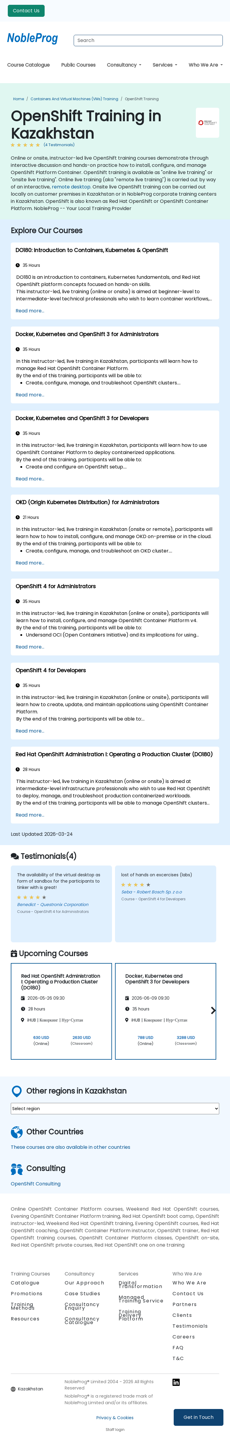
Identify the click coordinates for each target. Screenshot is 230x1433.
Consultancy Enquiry (82, 1306)
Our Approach (84, 1282)
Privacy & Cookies (115, 1418)
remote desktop (71, 186)
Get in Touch (199, 1417)
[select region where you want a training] (115, 1108)
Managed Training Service (141, 1299)
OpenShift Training (142, 98)
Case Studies (82, 1293)
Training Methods (23, 1306)
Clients (182, 1315)
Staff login (115, 1429)
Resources (25, 1318)
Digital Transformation (140, 1284)
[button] (212, 1010)
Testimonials (190, 1326)
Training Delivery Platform (131, 1315)
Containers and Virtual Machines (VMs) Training (74, 98)
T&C (178, 1358)
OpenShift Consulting (35, 1183)
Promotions (27, 1293)
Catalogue (25, 1282)
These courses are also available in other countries (70, 1147)
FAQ (178, 1347)
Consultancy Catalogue (82, 1320)
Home (18, 98)
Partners (184, 1304)
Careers (183, 1336)
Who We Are (204, 65)
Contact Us (26, 10)
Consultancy (122, 65)
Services (163, 65)
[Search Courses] (148, 40)
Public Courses (78, 65)
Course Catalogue (28, 65)
